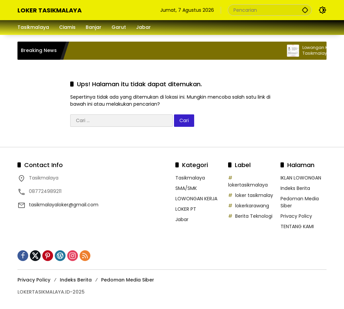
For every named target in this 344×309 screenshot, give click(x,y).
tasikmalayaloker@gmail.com (63, 204)
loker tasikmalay (254, 195)
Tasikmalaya (190, 177)
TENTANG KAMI (297, 226)
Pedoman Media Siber (127, 279)
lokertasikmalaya (248, 185)
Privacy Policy (296, 216)
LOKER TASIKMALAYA (49, 10)
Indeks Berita (295, 188)
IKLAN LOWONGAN (301, 177)
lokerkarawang (252, 205)
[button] (305, 9)
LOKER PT (185, 209)
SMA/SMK (186, 188)
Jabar (181, 219)
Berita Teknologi (253, 216)
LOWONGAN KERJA (196, 198)
